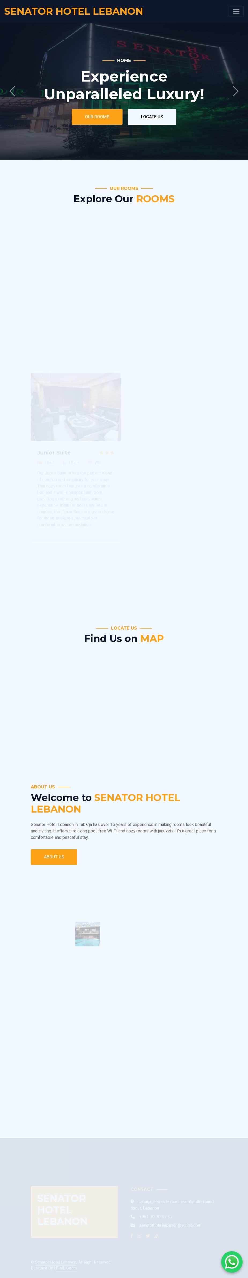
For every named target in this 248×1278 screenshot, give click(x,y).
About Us (54, 857)
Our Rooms (97, 117)
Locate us (152, 117)
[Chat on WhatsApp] (232, 1262)
